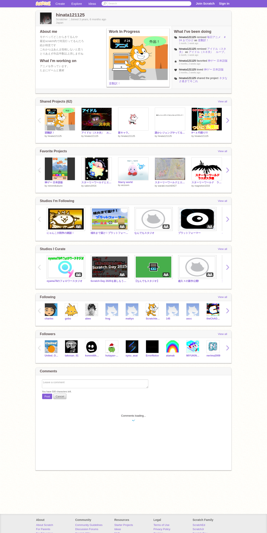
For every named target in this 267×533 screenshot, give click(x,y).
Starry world (125, 182)
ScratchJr (198, 529)
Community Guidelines (88, 525)
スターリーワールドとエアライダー (96, 182)
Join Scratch (205, 3)
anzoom (125, 185)
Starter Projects (123, 525)
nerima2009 (213, 355)
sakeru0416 (90, 185)
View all (222, 101)
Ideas (92, 3)
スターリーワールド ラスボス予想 (206, 182)
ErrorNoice (152, 355)
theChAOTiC (213, 318)
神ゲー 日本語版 (218, 60)
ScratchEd (199, 525)
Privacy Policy (162, 529)
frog (107, 318)
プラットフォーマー (189, 233)
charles (49, 318)
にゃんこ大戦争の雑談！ (60, 233)
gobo (68, 318)
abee (88, 318)
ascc (189, 318)
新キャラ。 (124, 132)
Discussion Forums (86, 529)
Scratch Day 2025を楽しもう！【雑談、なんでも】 (109, 281)
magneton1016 (202, 185)
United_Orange (52, 355)
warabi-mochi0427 (167, 185)
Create (60, 3)
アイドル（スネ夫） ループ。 (208, 51)
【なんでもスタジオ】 (146, 281)
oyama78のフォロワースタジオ (64, 281)
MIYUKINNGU (193, 355)
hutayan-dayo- (112, 355)
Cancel (60, 396)
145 (168, 318)
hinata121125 (55, 136)
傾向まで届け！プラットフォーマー (109, 233)
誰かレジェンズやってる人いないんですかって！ (170, 132)
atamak (170, 355)
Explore (76, 3)
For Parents (43, 529)
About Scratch (44, 525)
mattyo (130, 318)
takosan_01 (71, 355)
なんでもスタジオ (144, 233)
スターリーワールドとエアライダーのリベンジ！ (170, 182)
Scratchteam (153, 318)
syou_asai (132, 355)
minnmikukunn (55, 185)
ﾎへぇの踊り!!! (199, 132)
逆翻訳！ (115, 83)
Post (47, 396)
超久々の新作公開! (188, 281)
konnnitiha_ (92, 355)
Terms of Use (162, 525)
